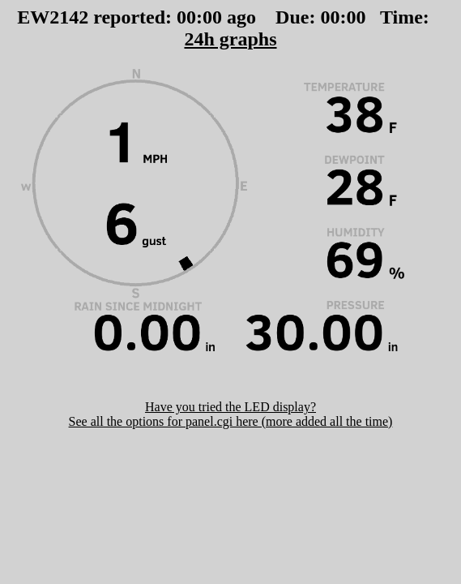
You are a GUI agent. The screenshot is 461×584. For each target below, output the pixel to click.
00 (186, 17)
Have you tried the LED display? (230, 407)
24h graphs (230, 38)
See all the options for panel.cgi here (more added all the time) (231, 421)
